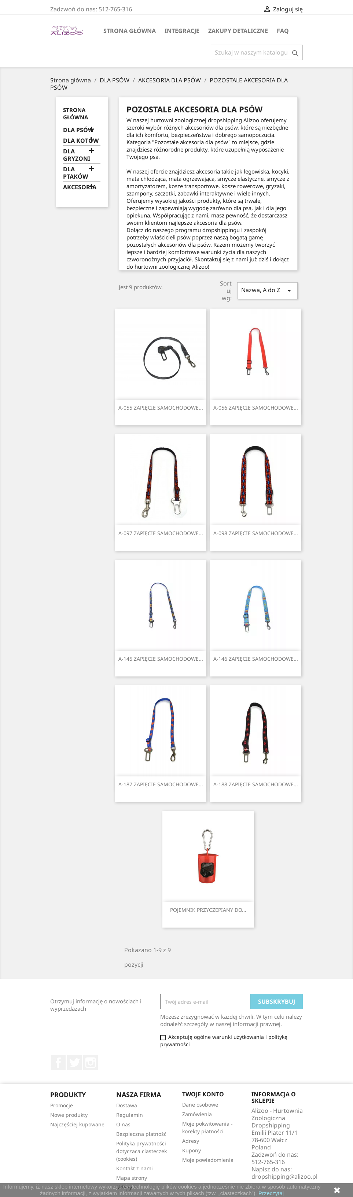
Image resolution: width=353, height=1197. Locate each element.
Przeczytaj (271, 1193)
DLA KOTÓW (81, 141)
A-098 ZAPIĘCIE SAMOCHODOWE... (255, 533)
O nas (123, 1124)
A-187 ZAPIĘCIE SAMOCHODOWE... (160, 784)
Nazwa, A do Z (267, 290)
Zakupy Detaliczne (238, 31)
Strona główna (129, 31)
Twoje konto (203, 1094)
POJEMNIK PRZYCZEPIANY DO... (208, 909)
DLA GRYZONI (76, 155)
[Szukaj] (257, 52)
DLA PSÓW (78, 130)
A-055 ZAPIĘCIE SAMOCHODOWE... (160, 407)
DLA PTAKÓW (75, 172)
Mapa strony (131, 1177)
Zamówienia (197, 1114)
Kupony (191, 1150)
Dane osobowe (200, 1104)
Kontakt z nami (134, 1168)
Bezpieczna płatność (141, 1133)
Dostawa (126, 1105)
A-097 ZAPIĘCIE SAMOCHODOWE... (160, 533)
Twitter (74, 1062)
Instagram (90, 1062)
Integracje (182, 31)
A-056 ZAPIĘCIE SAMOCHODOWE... (255, 407)
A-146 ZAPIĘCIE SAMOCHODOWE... (255, 658)
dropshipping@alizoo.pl (284, 1176)
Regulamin (129, 1114)
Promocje (61, 1105)
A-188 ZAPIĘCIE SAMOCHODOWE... (255, 784)
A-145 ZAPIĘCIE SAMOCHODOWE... (160, 658)
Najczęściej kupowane (77, 1124)
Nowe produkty (69, 1114)
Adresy (190, 1140)
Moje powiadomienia (208, 1159)
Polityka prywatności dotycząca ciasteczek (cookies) (141, 1151)
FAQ (283, 31)
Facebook (58, 1062)
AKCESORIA (79, 187)
